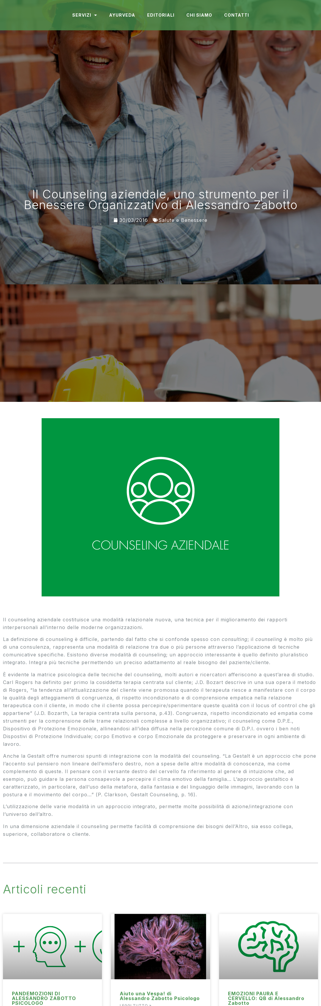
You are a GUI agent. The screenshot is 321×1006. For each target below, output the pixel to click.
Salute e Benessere (182, 220)
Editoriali (160, 15)
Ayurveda (122, 15)
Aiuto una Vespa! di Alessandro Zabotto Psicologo (160, 996)
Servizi (84, 15)
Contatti (236, 15)
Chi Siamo (199, 15)
